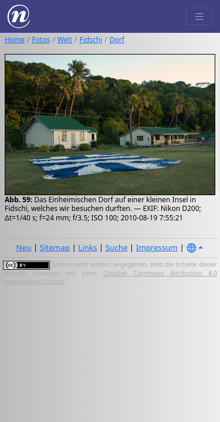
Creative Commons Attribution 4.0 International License (110, 277)
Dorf (117, 40)
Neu (24, 247)
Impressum (157, 247)
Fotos (41, 40)
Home (15, 40)
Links (87, 247)
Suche (117, 247)
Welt (64, 40)
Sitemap (55, 247)
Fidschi (91, 40)
